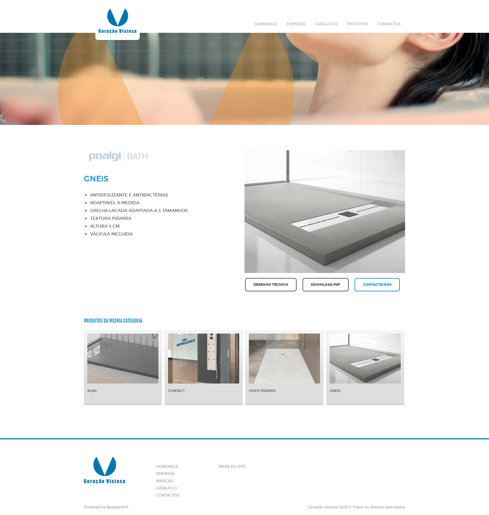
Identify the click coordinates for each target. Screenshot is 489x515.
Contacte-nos (377, 284)
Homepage (266, 24)
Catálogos (326, 24)
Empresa (296, 24)
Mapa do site (232, 466)
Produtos (357, 24)
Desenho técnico (271, 284)
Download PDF (325, 284)
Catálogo (166, 488)
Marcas (164, 480)
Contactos (388, 24)
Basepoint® (117, 507)
